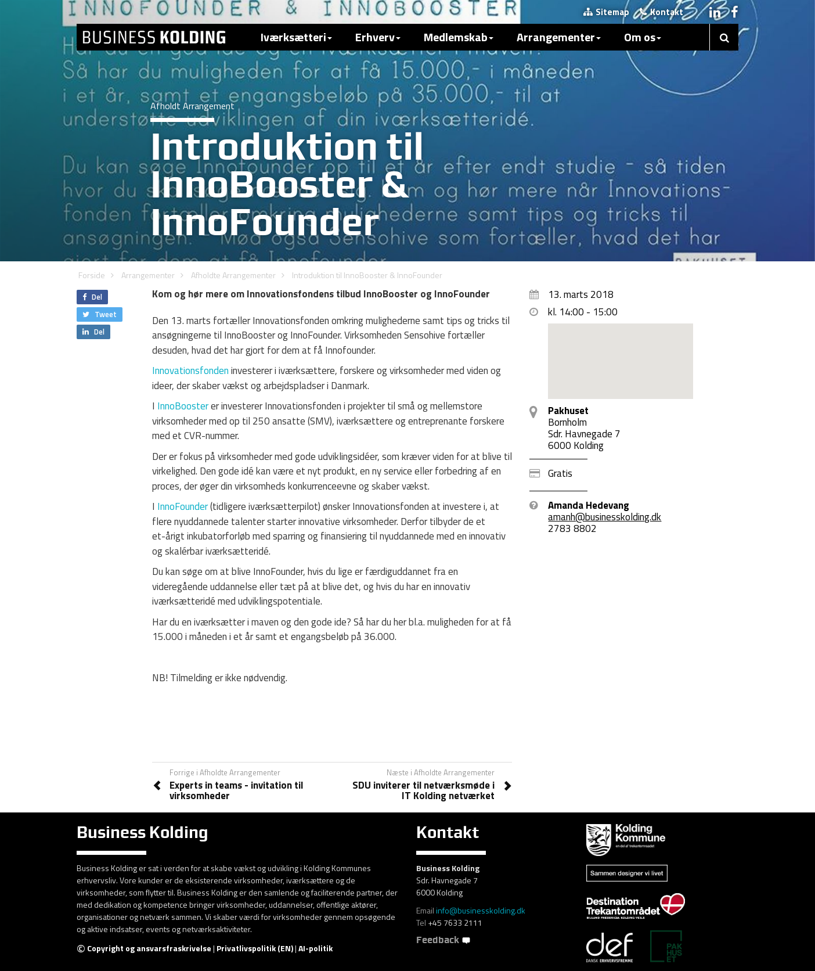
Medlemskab (458, 37)
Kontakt (661, 12)
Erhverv (378, 37)
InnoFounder (182, 506)
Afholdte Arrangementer (233, 275)
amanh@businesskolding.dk (604, 516)
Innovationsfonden (190, 370)
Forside (91, 275)
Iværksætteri (296, 37)
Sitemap (606, 12)
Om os (642, 37)
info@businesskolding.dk (480, 910)
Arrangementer (559, 37)
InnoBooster (182, 405)
